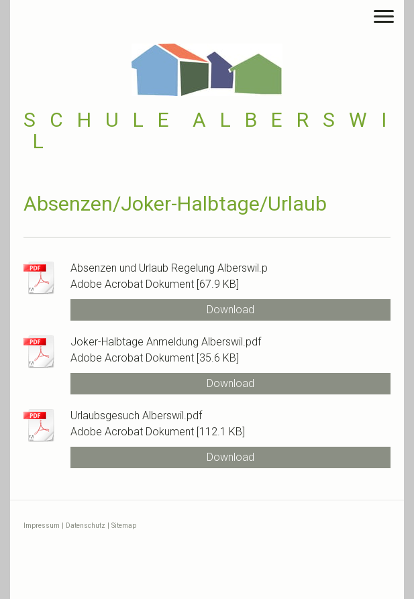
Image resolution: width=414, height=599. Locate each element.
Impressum (41, 525)
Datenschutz (85, 525)
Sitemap (123, 525)
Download (230, 309)
